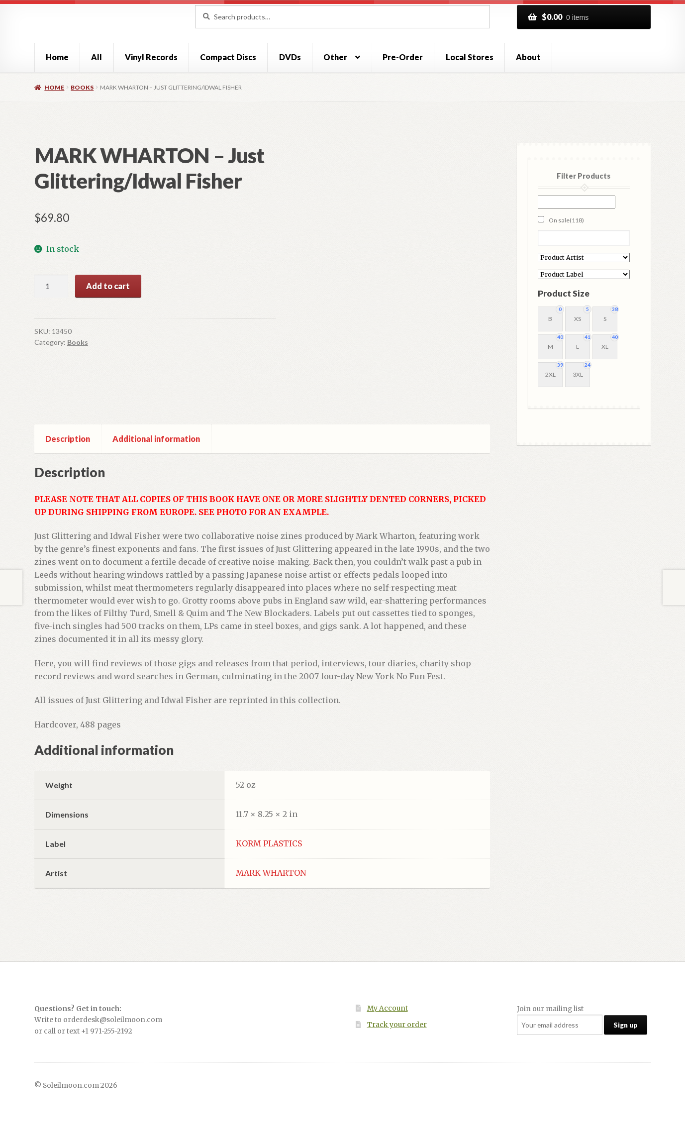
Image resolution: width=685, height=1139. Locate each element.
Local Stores (469, 57)
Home (57, 57)
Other (335, 57)
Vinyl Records (151, 57)
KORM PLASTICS (269, 843)
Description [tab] (67, 438)
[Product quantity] (51, 286)
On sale (566, 220)
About (528, 57)
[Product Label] (584, 274)
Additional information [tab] (156, 438)
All (96, 57)
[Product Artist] (584, 257)
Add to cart (108, 286)
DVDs (290, 57)
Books (82, 87)
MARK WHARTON (271, 873)
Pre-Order (403, 57)
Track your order (397, 1025)
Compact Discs (228, 57)
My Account (387, 1008)
